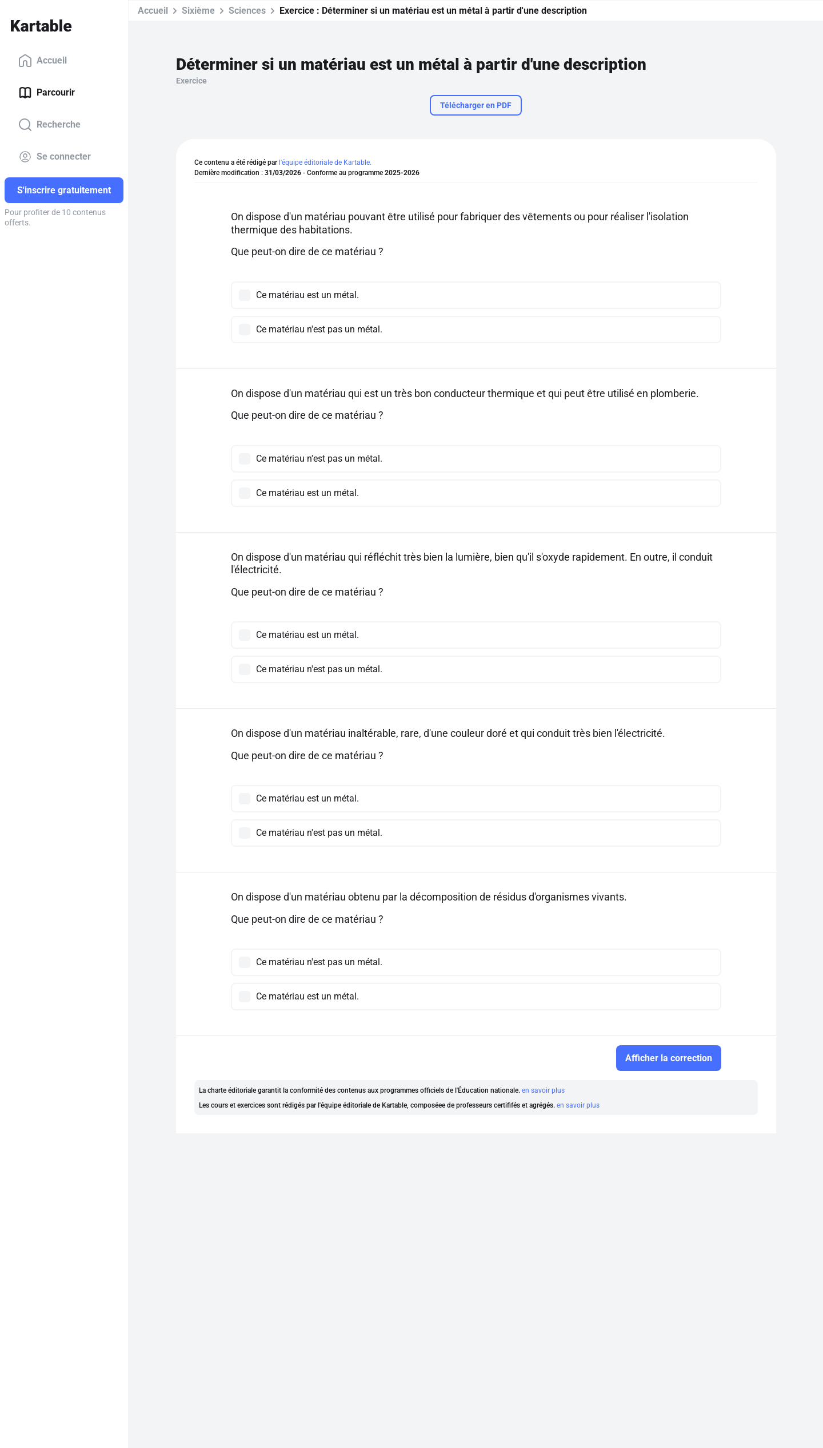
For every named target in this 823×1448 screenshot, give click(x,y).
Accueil (42, 61)
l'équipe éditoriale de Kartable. (325, 162)
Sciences (247, 10)
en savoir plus (543, 1090)
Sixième (198, 10)
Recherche (49, 125)
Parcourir (46, 93)
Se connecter (54, 157)
